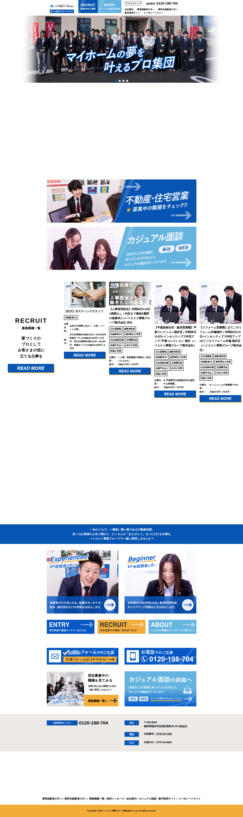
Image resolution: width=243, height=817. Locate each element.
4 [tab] (127, 81)
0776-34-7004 (164, 734)
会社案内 (129, 9)
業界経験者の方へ (145, 9)
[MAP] (183, 726)
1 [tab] (115, 81)
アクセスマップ (133, 3)
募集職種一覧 (96, 798)
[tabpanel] (121, 49)
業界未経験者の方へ (168, 9)
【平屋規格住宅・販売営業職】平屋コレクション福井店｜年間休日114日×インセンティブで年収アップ (175, 336)
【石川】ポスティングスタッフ (83, 311)
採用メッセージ (115, 798)
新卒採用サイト (132, 13)
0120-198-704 (167, 3)
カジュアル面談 (147, 798)
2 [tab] (119, 81)
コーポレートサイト (153, 13)
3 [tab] (123, 81)
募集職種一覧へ (98, 700)
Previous (60, 344)
